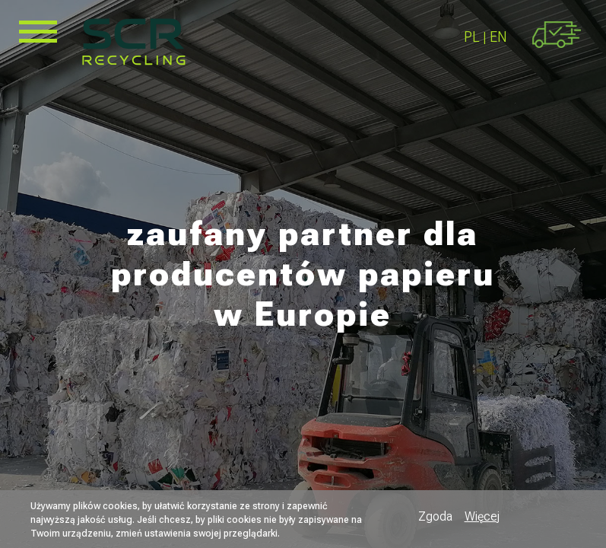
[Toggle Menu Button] (38, 32)
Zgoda (435, 516)
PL (472, 37)
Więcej (482, 516)
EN (498, 37)
